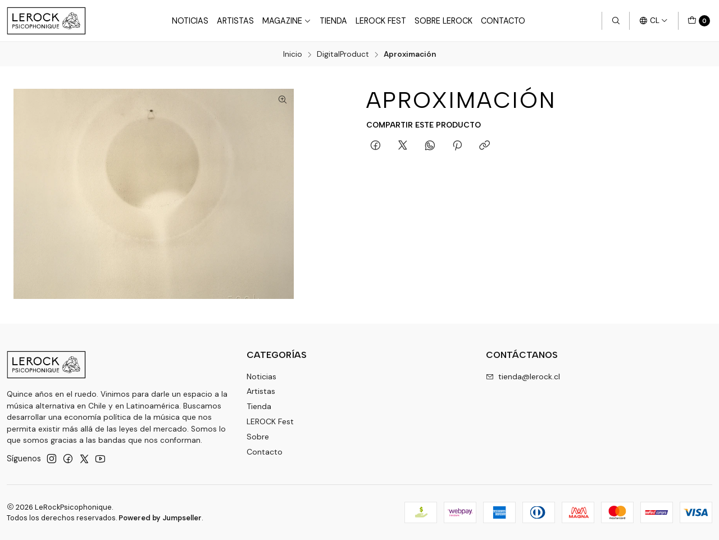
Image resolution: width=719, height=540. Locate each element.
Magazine (286, 21)
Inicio (292, 54)
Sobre (258, 436)
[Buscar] (615, 21)
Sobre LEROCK (443, 21)
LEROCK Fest (270, 421)
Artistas (235, 21)
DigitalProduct (343, 54)
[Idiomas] (653, 21)
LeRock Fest (381, 21)
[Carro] (698, 21)
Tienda (333, 21)
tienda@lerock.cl (523, 376)
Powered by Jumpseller (160, 518)
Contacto (503, 21)
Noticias (190, 21)
